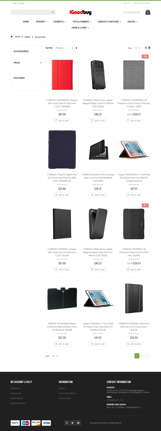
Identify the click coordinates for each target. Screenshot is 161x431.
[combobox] (33, 12)
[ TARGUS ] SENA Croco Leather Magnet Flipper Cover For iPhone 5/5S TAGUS (98, 103)
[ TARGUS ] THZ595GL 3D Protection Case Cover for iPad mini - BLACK (134, 252)
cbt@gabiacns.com (115, 400)
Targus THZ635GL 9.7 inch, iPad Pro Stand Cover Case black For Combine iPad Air (98, 326)
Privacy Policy (65, 398)
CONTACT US (133, 12)
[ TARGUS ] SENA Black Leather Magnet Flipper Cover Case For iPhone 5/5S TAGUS (98, 252)
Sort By (49, 48)
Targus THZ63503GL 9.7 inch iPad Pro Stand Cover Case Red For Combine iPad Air (134, 177)
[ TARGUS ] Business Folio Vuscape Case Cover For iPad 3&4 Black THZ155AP (98, 177)
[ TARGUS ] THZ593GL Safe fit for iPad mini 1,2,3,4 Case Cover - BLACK (133, 326)
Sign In (126, 3)
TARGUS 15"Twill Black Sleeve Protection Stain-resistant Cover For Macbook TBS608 (62, 326)
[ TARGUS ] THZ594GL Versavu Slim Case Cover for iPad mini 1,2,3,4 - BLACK (62, 252)
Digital (27, 37)
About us (62, 388)
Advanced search (18, 403)
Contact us (15, 388)
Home (17, 37)
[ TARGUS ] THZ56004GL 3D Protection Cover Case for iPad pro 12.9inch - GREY (134, 103)
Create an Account (142, 3)
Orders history (17, 398)
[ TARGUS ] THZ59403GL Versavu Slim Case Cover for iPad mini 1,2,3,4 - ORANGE (61, 103)
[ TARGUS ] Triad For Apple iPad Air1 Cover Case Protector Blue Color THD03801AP (62, 177)
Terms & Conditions (67, 393)
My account (16, 393)
